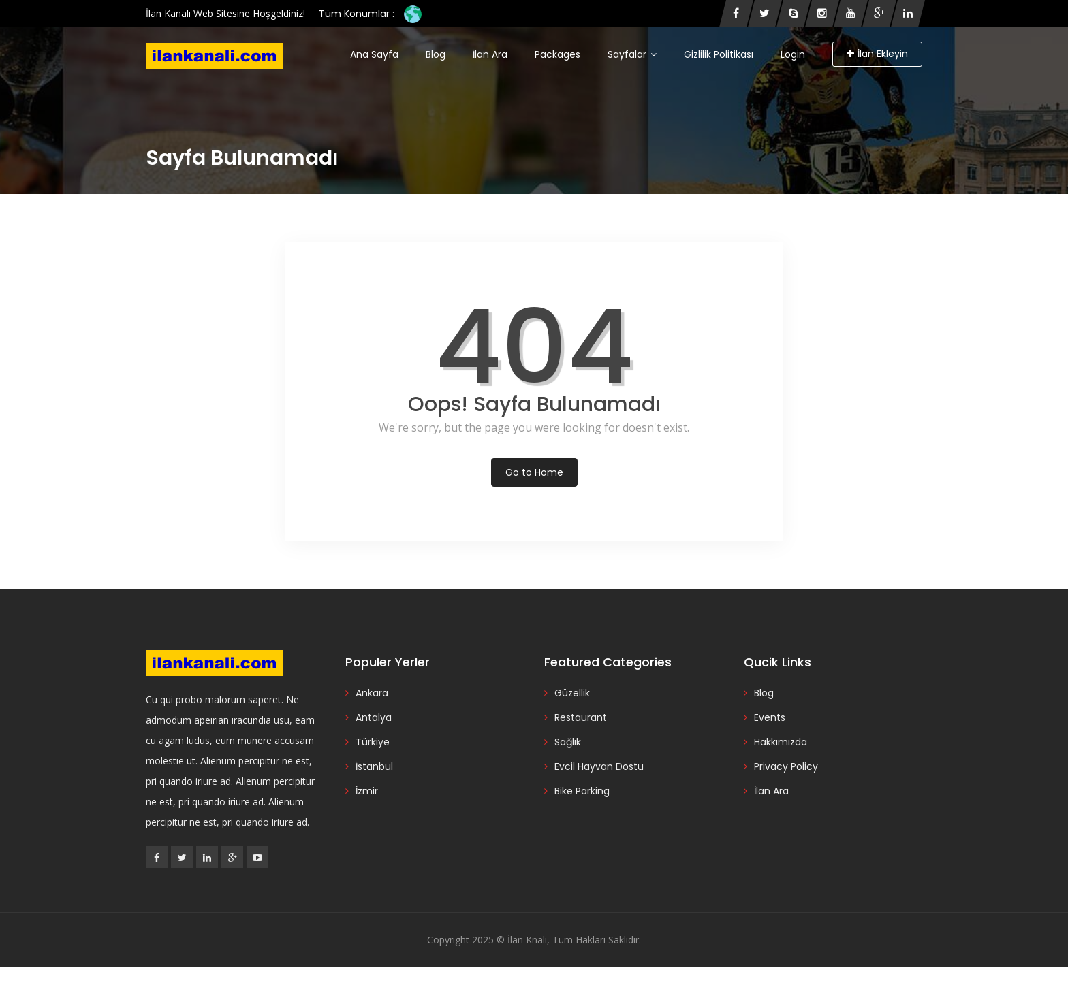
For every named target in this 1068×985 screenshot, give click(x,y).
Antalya (374, 717)
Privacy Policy (786, 766)
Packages (557, 54)
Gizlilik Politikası (718, 54)
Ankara (372, 693)
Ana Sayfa (374, 54)
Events (769, 717)
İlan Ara (490, 54)
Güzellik (572, 693)
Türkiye (373, 742)
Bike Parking (582, 791)
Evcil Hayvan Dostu (599, 766)
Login (793, 54)
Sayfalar (632, 54)
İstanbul (374, 766)
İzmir (367, 791)
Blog (435, 54)
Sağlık (567, 742)
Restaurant (580, 717)
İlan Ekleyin (877, 54)
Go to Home (534, 472)
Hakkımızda (780, 742)
